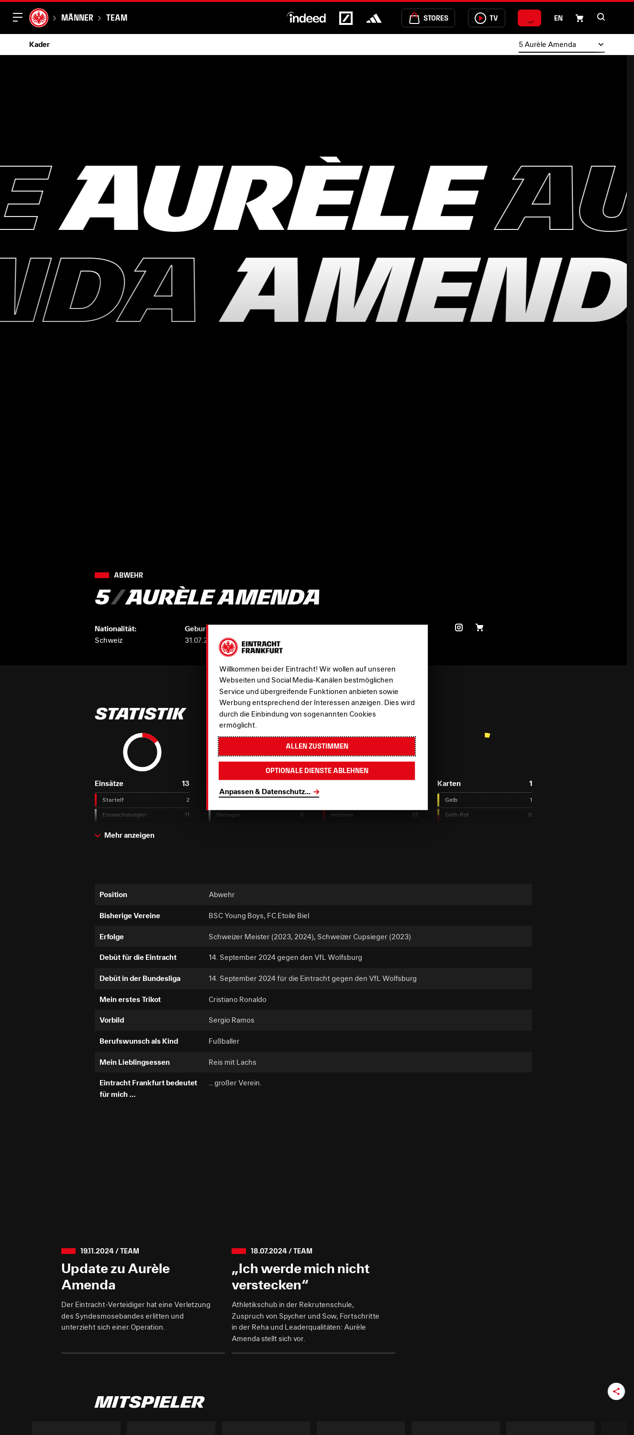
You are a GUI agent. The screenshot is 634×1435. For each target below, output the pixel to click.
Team (116, 17)
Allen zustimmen (317, 746)
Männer (77, 17)
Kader (39, 44)
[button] (601, 17)
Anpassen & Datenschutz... (265, 791)
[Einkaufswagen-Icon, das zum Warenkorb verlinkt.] (579, 18)
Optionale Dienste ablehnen (317, 770)
